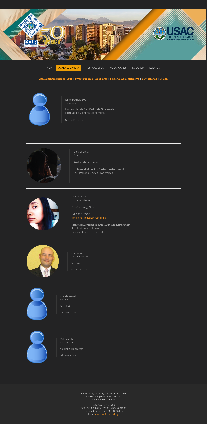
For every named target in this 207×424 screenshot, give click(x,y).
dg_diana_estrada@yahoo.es (89, 218)
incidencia (138, 67)
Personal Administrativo (124, 78)
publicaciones (117, 67)
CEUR (50, 67)
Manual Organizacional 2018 (55, 78)
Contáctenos (149, 78)
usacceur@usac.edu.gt (107, 414)
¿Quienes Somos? (68, 67)
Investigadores (84, 78)
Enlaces (163, 78)
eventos (154, 67)
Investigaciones (94, 67)
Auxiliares (101, 78)
